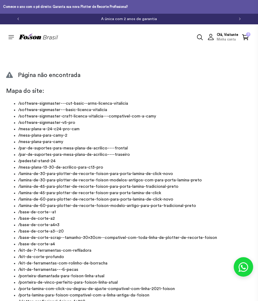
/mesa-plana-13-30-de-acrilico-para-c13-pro (60, 167)
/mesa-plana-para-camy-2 (42, 135)
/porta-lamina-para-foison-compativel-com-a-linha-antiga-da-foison (83, 295)
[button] (222, 37)
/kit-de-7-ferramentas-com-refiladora (54, 250)
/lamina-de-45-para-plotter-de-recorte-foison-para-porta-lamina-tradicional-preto (98, 186)
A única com (129, 19)
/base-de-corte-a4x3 (38, 225)
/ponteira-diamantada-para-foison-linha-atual (61, 276)
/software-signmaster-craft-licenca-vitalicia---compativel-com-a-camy (87, 116)
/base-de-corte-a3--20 (41, 231)
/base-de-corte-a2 (36, 218)
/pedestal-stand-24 (37, 161)
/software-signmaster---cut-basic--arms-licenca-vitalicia (73, 103)
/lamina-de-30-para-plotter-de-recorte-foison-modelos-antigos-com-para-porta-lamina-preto (110, 180)
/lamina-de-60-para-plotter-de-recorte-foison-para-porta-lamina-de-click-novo (95, 199)
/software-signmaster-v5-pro (46, 123)
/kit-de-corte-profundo (41, 257)
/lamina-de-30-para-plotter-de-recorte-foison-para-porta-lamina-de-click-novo (95, 174)
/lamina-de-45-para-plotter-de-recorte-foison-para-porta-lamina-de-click (89, 193)
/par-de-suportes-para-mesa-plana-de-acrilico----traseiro (74, 154)
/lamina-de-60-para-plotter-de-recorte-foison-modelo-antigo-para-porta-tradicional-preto (107, 206)
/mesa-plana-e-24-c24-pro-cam (49, 129)
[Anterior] (18, 19)
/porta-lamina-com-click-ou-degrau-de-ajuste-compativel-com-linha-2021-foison (96, 289)
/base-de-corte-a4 (36, 244)
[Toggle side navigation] (11, 36)
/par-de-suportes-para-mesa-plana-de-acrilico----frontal (73, 148)
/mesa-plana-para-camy (40, 142)
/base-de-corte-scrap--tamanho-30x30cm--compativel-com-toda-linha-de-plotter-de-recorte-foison (117, 238)
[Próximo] (239, 19)
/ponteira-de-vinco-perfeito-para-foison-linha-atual (68, 282)
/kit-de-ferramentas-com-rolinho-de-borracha (62, 263)
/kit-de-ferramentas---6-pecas (48, 270)
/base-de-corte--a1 (37, 212)
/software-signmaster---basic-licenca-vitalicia (62, 110)
